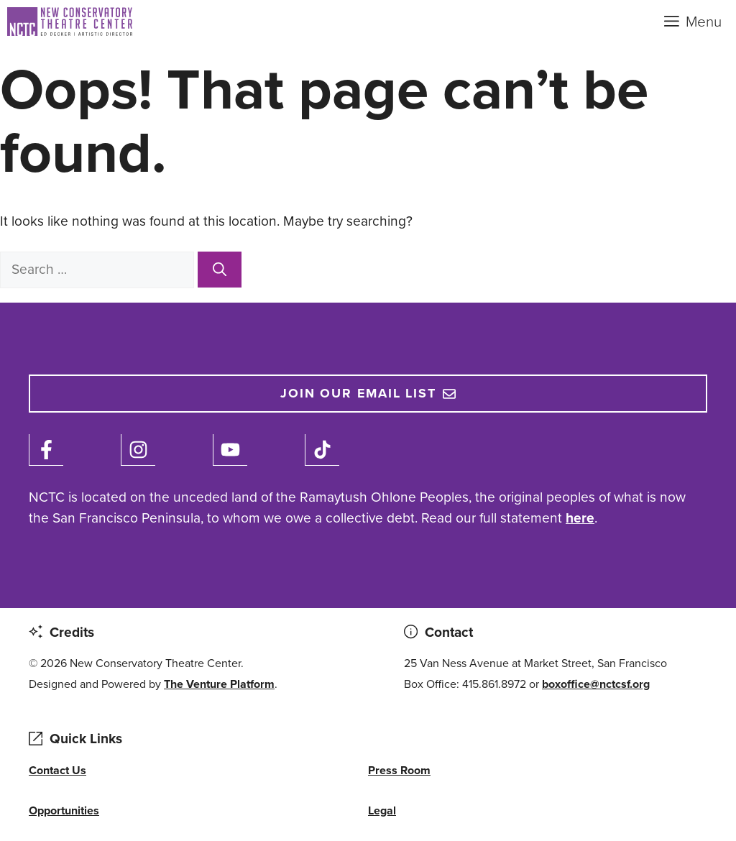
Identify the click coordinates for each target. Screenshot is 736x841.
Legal (382, 810)
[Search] (220, 269)
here (580, 517)
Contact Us (57, 770)
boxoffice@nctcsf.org (596, 684)
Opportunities (64, 810)
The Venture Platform (219, 684)
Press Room (399, 770)
